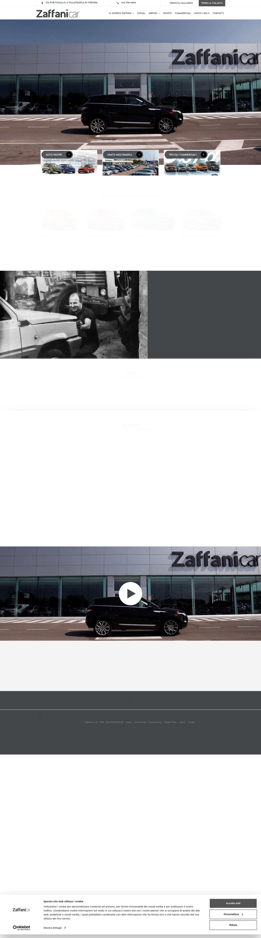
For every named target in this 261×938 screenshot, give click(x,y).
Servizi (154, 13)
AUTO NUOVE (59, 155)
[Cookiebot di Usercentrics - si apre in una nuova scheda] (21, 931)
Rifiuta (233, 928)
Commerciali (183, 13)
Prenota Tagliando (181, 3)
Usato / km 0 (201, 13)
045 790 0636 (128, 3)
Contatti (218, 13)
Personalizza (233, 917)
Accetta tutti (233, 907)
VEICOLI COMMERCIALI (188, 155)
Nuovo (167, 13)
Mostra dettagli (53, 931)
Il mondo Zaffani (121, 13)
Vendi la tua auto (212, 3)
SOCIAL (141, 13)
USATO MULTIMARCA (124, 155)
